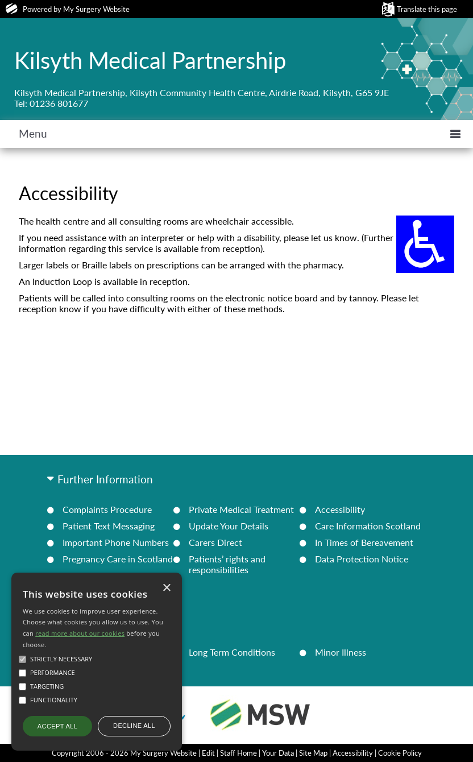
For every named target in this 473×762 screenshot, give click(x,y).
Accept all (57, 726)
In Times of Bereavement (364, 542)
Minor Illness (340, 652)
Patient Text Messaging (109, 525)
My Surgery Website (96, 9)
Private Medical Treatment (241, 509)
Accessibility (340, 509)
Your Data (278, 752)
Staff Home (238, 752)
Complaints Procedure (107, 509)
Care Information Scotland (368, 525)
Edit (208, 752)
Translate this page (427, 9)
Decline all (134, 725)
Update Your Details (228, 525)
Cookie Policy (400, 752)
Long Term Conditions (232, 652)
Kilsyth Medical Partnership (150, 60)
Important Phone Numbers (116, 542)
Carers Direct (215, 542)
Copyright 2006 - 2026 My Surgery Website (124, 752)
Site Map (313, 752)
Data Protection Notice (361, 558)
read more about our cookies (80, 633)
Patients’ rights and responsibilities (227, 564)
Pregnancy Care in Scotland (118, 558)
